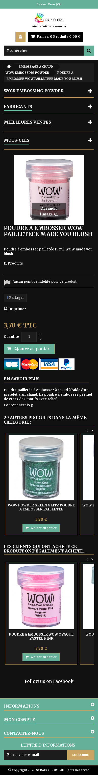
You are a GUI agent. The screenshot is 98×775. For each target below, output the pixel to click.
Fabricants (18, 106)
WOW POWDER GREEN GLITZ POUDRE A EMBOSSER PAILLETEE (41, 507)
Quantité (11, 337)
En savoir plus (21, 378)
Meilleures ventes (27, 122)
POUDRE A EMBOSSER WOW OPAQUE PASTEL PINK (41, 636)
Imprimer (17, 309)
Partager (15, 298)
